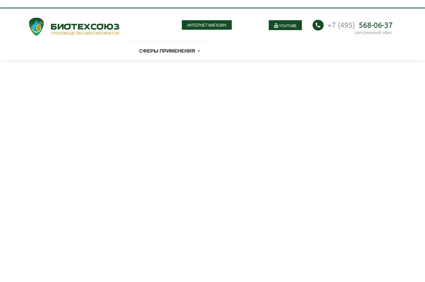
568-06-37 (360, 24)
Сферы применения (169, 50)
